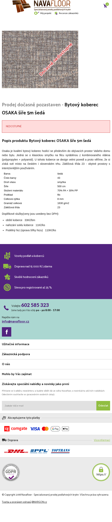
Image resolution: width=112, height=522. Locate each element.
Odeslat (103, 406)
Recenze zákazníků (66, 13)
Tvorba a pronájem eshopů (16, 502)
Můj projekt (42, 13)
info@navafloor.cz (15, 321)
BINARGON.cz (39, 502)
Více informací (102, 440)
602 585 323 (35, 305)
